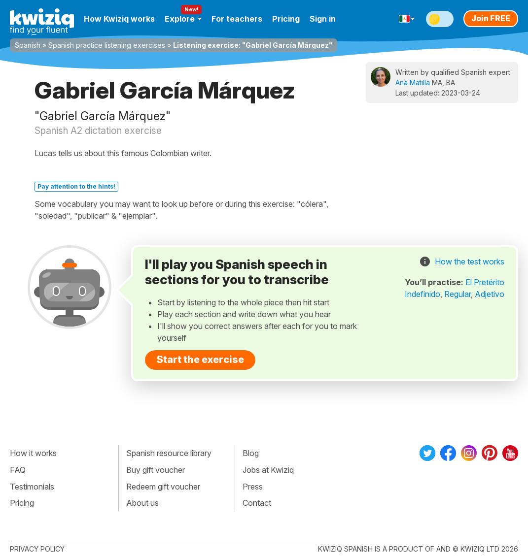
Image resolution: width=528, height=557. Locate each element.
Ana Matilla (412, 82)
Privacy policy (37, 549)
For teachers (236, 19)
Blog (251, 453)
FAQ (18, 470)
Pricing (286, 19)
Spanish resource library (168, 453)
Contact (257, 503)
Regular (457, 294)
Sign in (323, 19)
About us (142, 503)
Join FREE (490, 18)
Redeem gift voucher (163, 486)
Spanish (27, 45)
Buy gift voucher (155, 470)
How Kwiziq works (119, 19)
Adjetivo (489, 294)
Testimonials (32, 486)
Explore (183, 19)
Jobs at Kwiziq (268, 470)
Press (253, 486)
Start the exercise (200, 359)
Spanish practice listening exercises (106, 45)
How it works (33, 453)
